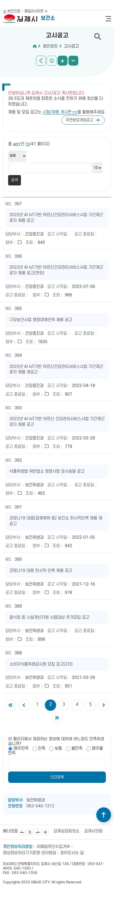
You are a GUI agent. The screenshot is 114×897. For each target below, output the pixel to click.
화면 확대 (62, 61)
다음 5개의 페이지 (103, 705)
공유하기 (41, 61)
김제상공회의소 (66, 831)
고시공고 (71, 46)
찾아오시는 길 (72, 853)
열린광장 (50, 46)
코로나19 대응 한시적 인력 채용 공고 (40, 570)
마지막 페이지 (57, 717)
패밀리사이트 (36, 11)
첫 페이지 (10, 705)
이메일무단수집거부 (53, 847)
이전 (22, 832)
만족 (41, 748)
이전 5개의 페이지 (24, 705)
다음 (37, 832)
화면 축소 (73, 61)
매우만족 (21, 748)
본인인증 (13, 11)
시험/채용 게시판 (57, 112)
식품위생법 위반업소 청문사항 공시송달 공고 (46, 471)
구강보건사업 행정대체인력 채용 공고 (40, 320)
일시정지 (30, 832)
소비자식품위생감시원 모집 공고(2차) (41, 664)
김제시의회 (93, 831)
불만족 (76, 748)
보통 (58, 748)
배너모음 (45, 832)
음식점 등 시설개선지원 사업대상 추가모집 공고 (49, 617)
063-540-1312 (40, 806)
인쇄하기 (52, 61)
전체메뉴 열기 (108, 18)
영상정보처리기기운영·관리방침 (29, 853)
